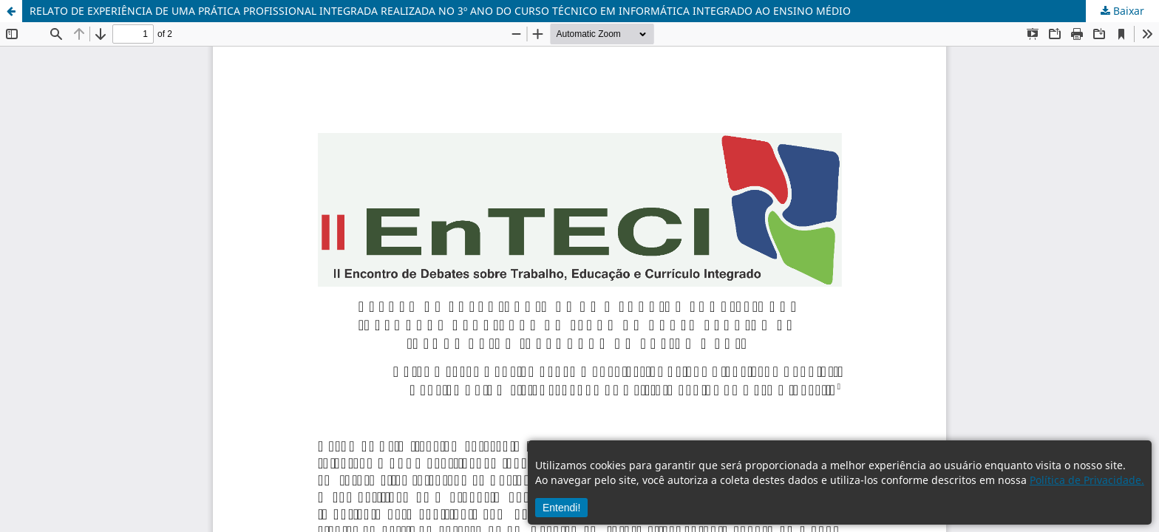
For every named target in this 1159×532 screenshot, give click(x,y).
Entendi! (561, 508)
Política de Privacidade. (1087, 480)
